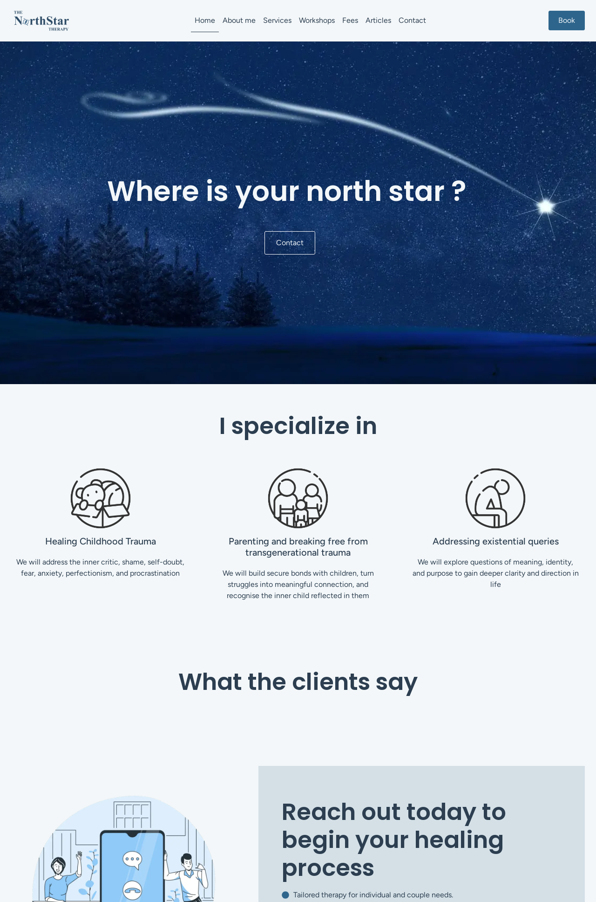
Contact (412, 20)
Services (277, 20)
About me (239, 20)
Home (205, 20)
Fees (350, 20)
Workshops (317, 20)
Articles (378, 20)
